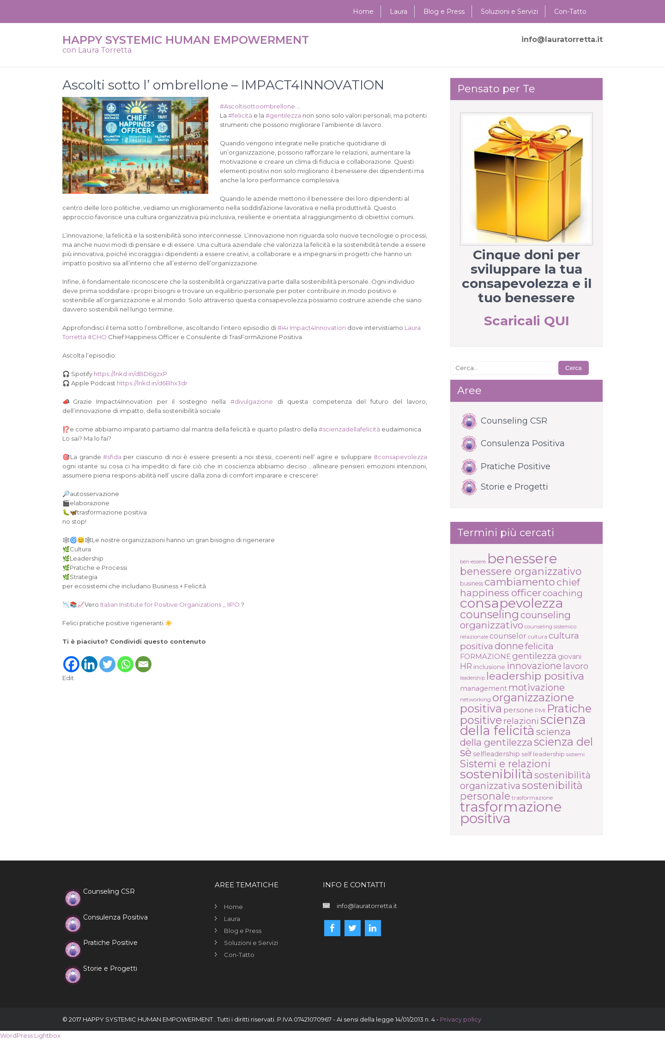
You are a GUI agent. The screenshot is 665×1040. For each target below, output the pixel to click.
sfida (112, 456)
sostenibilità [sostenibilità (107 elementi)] (496, 774)
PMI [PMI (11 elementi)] (540, 710)
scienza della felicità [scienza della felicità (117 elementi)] (523, 725)
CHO (97, 337)
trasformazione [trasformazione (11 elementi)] (532, 797)
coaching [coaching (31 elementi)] (563, 593)
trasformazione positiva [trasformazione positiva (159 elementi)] (511, 812)
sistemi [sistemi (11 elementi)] (575, 754)
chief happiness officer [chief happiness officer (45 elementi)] (520, 587)
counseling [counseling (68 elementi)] (489, 614)
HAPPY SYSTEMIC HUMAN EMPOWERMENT (185, 40)
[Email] (143, 659)
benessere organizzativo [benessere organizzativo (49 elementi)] (521, 571)
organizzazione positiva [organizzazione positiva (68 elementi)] (517, 703)
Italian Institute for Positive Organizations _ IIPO (170, 604)
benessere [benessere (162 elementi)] (522, 558)
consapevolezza (400, 456)
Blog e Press (444, 11)
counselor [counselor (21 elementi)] (508, 636)
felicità (240, 115)
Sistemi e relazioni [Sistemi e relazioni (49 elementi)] (505, 764)
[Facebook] (71, 659)
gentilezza (283, 115)
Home (363, 11)
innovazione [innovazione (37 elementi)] (534, 665)
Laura (398, 11)
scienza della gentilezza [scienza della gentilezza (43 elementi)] (515, 737)
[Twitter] (107, 659)
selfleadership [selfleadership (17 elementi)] (496, 754)
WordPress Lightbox (30, 1035)
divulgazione (251, 401)
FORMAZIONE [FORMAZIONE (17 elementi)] (485, 656)
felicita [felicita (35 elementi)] (539, 645)
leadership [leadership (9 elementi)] (472, 678)
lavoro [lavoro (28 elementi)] (575, 666)
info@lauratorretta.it (562, 39)
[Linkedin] (89, 659)
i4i (283, 327)
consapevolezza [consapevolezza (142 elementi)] (511, 603)
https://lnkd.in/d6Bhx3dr (152, 383)
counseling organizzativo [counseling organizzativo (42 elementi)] (515, 620)
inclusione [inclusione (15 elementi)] (489, 666)
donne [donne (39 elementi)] (509, 645)
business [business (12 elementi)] (471, 583)
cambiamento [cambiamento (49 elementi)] (519, 582)
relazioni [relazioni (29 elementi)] (521, 721)
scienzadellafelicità (349, 429)
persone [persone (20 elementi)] (518, 709)
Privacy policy (460, 1019)
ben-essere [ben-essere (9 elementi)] (473, 562)
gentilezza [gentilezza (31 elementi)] (534, 656)
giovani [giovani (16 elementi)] (569, 656)
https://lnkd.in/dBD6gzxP (130, 373)
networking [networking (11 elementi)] (475, 699)
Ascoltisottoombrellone (257, 106)
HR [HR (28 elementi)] (466, 666)
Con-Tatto (570, 11)
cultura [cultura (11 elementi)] (537, 636)
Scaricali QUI (526, 321)
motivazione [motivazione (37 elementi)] (536, 687)
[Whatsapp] (125, 659)
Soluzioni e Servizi (509, 11)
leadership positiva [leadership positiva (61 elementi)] (535, 675)
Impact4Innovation (318, 327)
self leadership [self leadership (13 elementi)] (543, 754)
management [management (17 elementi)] (483, 688)
